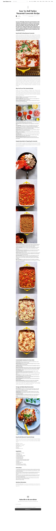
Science (38, 1)
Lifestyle (52, 1)
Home (30, 1)
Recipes (41, 1)
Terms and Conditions (29, 507)
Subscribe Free (28, 509)
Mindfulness (34, 1)
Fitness (49, 1)
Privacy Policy (34, 507)
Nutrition (46, 1)
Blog (32, 1)
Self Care (43, 1)
